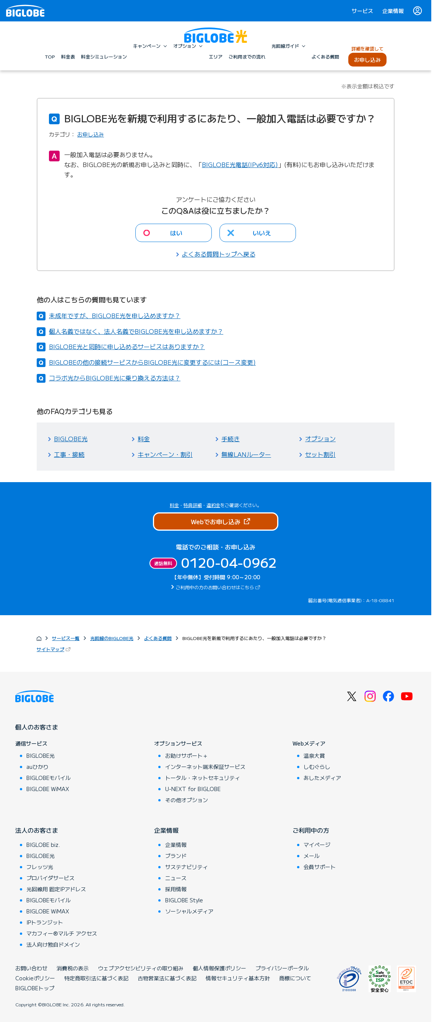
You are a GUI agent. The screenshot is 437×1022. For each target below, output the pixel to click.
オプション (320, 438)
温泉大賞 (314, 755)
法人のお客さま (36, 830)
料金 (144, 438)
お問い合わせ (31, 968)
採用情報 (176, 889)
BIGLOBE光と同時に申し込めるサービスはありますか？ (127, 346)
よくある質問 (158, 638)
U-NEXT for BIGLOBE (193, 789)
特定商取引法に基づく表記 (96, 978)
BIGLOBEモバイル (48, 778)
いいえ (262, 232)
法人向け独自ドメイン (53, 944)
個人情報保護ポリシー (219, 968)
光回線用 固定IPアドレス (56, 889)
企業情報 (393, 11)
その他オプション (186, 800)
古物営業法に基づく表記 (167, 978)
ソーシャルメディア (189, 911)
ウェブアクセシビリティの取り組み (141, 968)
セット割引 (320, 454)
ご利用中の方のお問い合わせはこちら (219, 587)
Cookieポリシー (35, 978)
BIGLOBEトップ (34, 988)
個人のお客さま (36, 726)
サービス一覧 (66, 638)
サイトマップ (54, 649)
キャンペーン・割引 (165, 454)
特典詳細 (193, 505)
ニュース (176, 878)
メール (312, 856)
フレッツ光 (39, 867)
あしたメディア (322, 778)
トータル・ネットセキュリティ (202, 778)
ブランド (176, 856)
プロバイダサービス (50, 878)
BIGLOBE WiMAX (47, 789)
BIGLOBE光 (71, 438)
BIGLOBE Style (184, 900)
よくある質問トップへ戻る (218, 253)
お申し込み (90, 134)
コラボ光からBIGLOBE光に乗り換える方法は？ (114, 377)
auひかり (37, 766)
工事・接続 (69, 454)
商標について (295, 978)
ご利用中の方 (310, 830)
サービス (362, 11)
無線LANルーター (246, 454)
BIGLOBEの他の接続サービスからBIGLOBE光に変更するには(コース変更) (152, 362)
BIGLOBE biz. (43, 844)
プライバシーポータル (282, 968)
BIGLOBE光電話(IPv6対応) (240, 164)
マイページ (317, 844)
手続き (230, 438)
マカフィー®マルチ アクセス (61, 933)
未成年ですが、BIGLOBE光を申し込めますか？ (114, 315)
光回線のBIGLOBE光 (111, 638)
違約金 (213, 505)
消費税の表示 (73, 968)
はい (176, 232)
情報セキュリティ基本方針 (238, 978)
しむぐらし (317, 766)
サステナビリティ (186, 867)
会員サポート (320, 867)
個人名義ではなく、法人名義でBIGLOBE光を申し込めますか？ (136, 331)
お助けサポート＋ (186, 755)
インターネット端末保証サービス (205, 766)
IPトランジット (44, 922)
